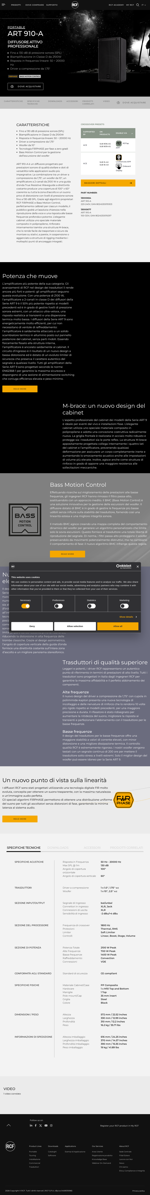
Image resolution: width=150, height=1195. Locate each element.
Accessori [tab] (92, 844)
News (121, 1160)
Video (106, 100)
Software (52, 1152)
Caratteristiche (13, 100)
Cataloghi (52, 1148)
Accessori (72, 100)
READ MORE (19, 388)
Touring (32, 1152)
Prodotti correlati (88, 101)
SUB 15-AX (104, 161)
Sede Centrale (125, 1148)
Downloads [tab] (57, 844)
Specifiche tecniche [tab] (23, 844)
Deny (32, 626)
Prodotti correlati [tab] (126, 844)
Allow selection (75, 626)
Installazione (34, 1156)
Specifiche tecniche (33, 101)
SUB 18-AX (104, 164)
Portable (33, 1148)
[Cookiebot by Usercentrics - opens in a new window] (118, 566)
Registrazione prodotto (102, 1152)
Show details (126, 617)
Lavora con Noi (126, 1156)
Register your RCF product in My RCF (119, 1122)
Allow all (117, 626)
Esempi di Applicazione (75, 1148)
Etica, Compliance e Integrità (132, 1168)
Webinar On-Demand (101, 1160)
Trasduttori (34, 1164)
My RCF (130, 5)
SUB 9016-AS (105, 143)
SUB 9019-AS (105, 146)
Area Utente (97, 1148)
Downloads (55, 100)
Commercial (34, 1160)
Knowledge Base (99, 1156)
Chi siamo (123, 1164)
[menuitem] (34, 5)
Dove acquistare (29, 86)
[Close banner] (138, 567)
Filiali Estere (124, 1152)
